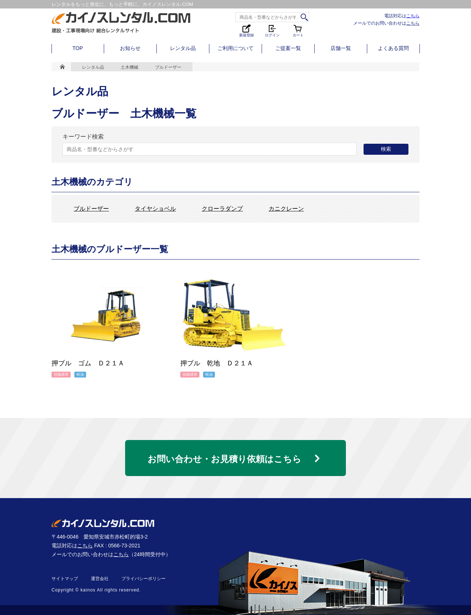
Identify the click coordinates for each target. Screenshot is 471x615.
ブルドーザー (91, 209)
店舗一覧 (340, 48)
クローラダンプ (222, 209)
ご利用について (235, 48)
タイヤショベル (155, 209)
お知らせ (130, 48)
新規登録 (247, 30)
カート (298, 30)
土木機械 (129, 67)
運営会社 (100, 578)
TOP (77, 48)
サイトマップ (65, 578)
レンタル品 (183, 48)
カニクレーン (286, 209)
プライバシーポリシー (143, 578)
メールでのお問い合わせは (386, 23)
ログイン (272, 30)
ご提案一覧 (288, 48)
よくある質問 (393, 48)
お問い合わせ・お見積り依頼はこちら (224, 459)
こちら (412, 15)
